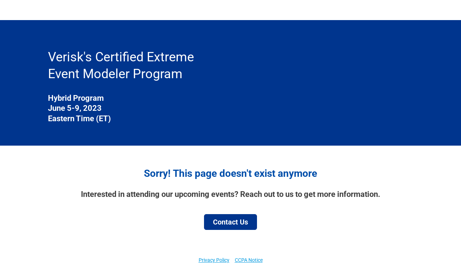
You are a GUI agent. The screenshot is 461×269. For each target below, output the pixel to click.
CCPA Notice (249, 260)
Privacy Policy (214, 260)
